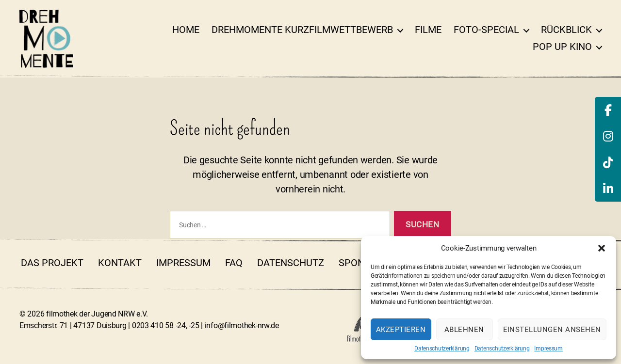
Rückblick (566, 29)
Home (185, 29)
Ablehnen (464, 329)
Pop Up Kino (562, 46)
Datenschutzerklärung (442, 348)
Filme (428, 29)
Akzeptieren (401, 329)
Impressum (548, 348)
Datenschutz (290, 263)
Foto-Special (486, 29)
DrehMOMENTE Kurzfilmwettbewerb (302, 29)
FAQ (234, 263)
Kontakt (120, 263)
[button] (601, 248)
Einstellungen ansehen (552, 329)
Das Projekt (52, 263)
